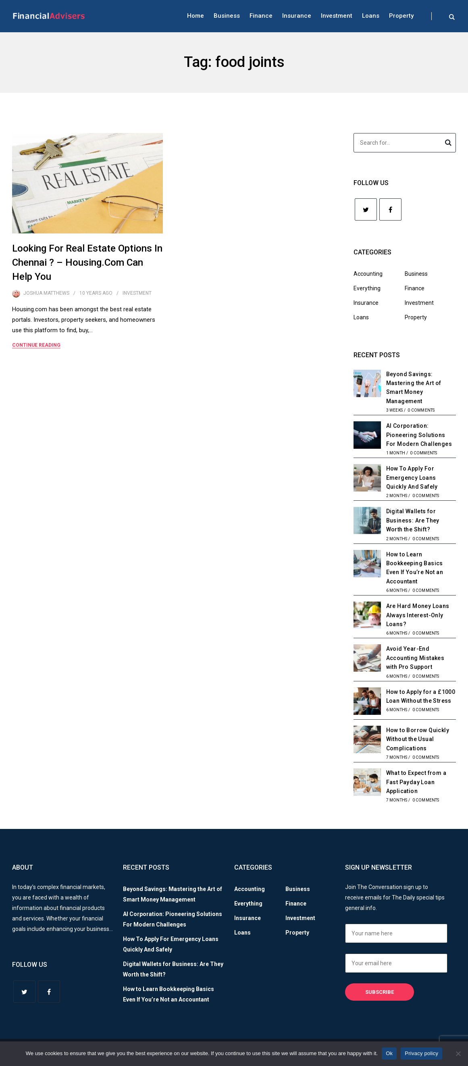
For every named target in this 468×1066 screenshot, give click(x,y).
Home (195, 15)
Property (401, 15)
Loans (370, 15)
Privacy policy (421, 1053)
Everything (367, 288)
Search (448, 144)
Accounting (368, 274)
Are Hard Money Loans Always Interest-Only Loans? (417, 615)
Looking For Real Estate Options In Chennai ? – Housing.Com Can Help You (87, 262)
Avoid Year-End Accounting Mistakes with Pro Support (415, 657)
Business (227, 15)
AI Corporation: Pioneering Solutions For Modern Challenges (419, 435)
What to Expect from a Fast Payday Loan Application (416, 782)
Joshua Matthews (46, 293)
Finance (261, 15)
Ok (389, 1053)
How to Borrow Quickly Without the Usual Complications (417, 739)
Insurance (296, 15)
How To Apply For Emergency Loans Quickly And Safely (412, 477)
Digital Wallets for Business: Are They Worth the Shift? (412, 520)
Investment (336, 15)
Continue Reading (36, 345)
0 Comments (421, 410)
